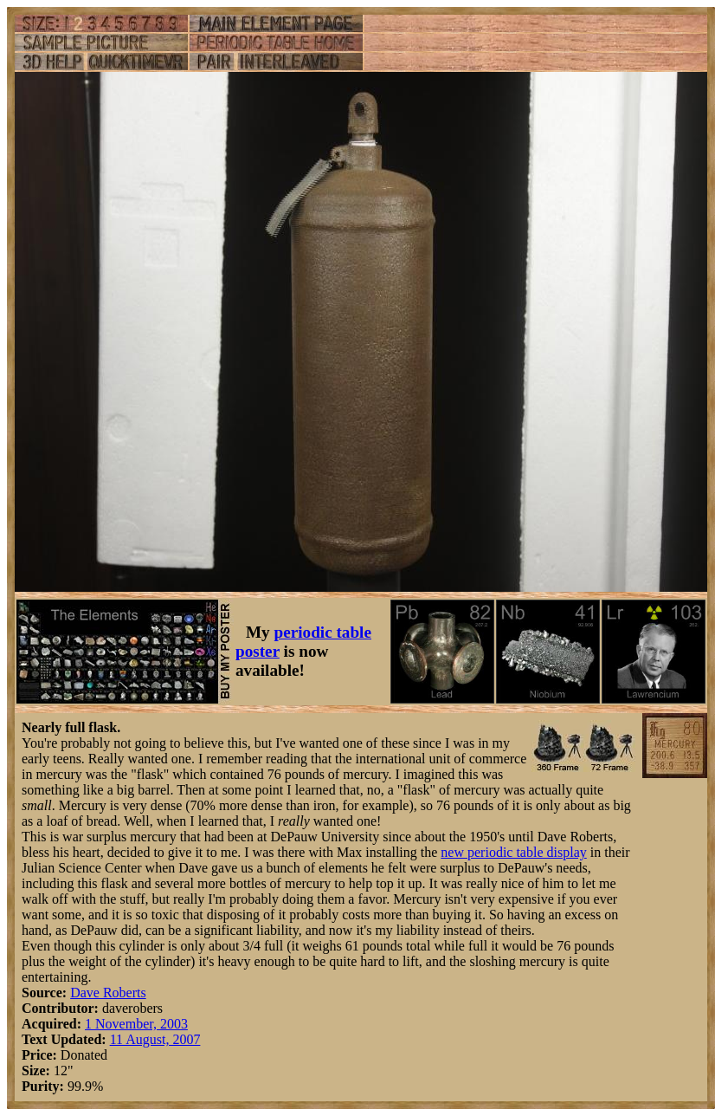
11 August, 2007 (155, 1039)
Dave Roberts (108, 992)
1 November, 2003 (136, 1023)
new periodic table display (513, 852)
